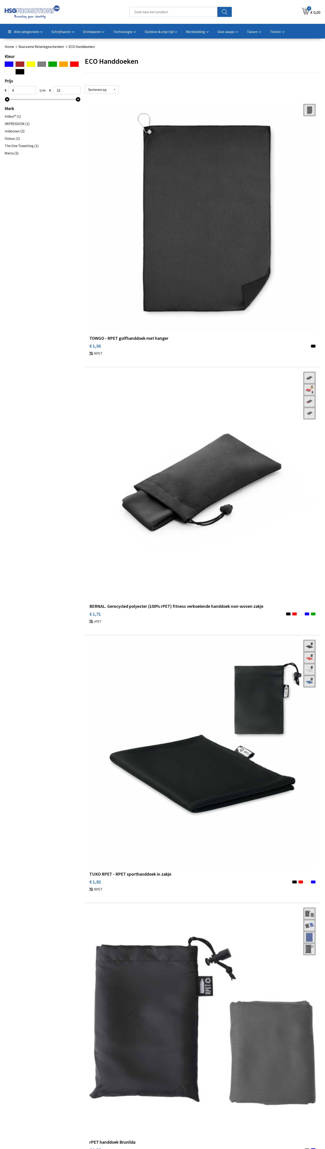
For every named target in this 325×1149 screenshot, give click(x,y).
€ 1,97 (173, 308)
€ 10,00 (96, 670)
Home (9, 46)
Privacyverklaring (259, 1088)
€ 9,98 (252, 543)
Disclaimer (254, 1095)
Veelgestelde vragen (105, 1081)
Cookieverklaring (259, 1081)
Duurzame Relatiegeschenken (41, 46)
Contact (174, 1074)
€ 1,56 (95, 193)
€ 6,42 (95, 556)
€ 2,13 (252, 308)
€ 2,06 (173, 422)
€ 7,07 (252, 670)
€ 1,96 (95, 308)
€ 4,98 (252, 422)
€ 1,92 (252, 193)
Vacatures (175, 1095)
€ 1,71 (173, 200)
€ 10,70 (175, 670)
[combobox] (173, 12)
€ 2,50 (95, 429)
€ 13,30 (96, 791)
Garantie (174, 1088)
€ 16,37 (253, 791)
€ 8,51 (173, 550)
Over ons (96, 1074)
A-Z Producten (101, 1088)
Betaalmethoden (181, 1081)
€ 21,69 (96, 904)
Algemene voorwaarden (264, 1074)
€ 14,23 (175, 791)
